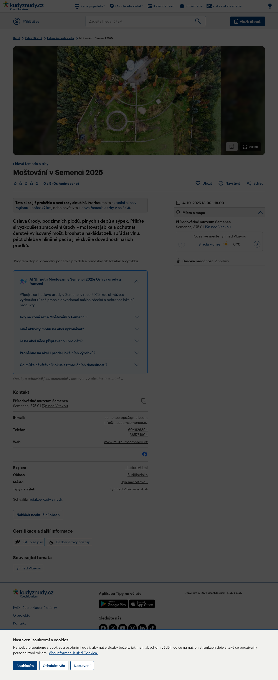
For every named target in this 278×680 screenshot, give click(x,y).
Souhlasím (25, 665)
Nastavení (82, 665)
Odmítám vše (54, 665)
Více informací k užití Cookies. (73, 653)
